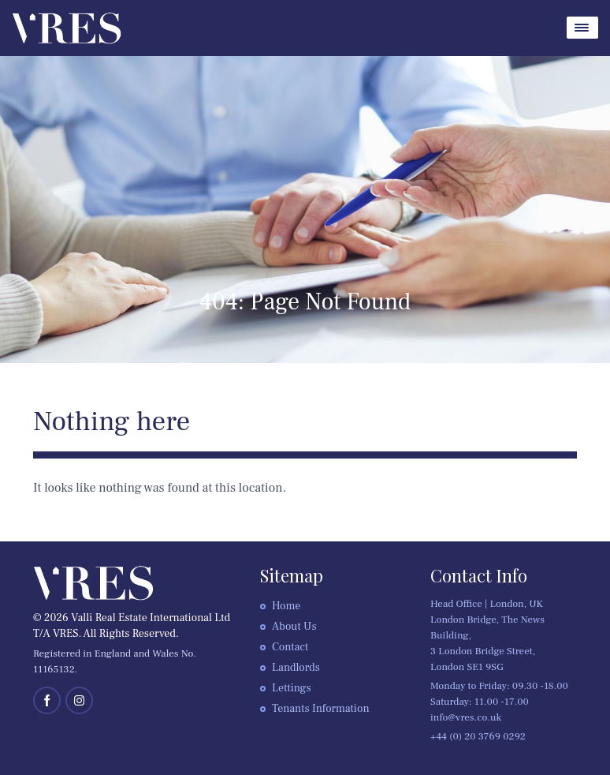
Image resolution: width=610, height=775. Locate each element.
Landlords (296, 668)
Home (286, 606)
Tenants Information (321, 709)
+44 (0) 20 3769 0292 (478, 736)
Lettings (291, 688)
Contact (290, 647)
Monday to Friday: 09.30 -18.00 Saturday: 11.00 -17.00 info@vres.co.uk (499, 702)
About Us (294, 627)
